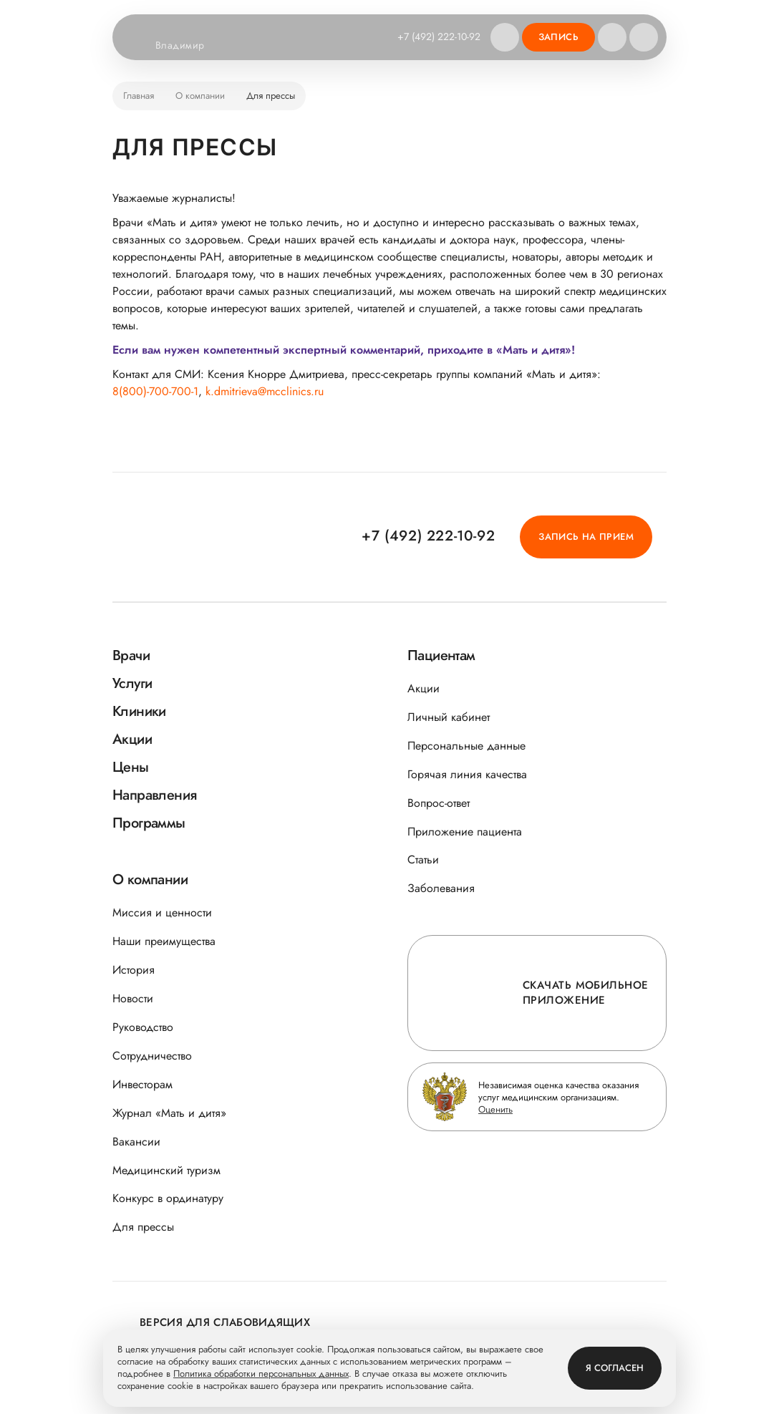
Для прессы (143, 1227)
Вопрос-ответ (438, 803)
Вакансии (136, 1141)
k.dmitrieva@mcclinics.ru (264, 391)
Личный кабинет (448, 717)
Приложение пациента (464, 831)
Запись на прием (586, 536)
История (133, 970)
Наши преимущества (164, 941)
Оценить (495, 1109)
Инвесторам (142, 1084)
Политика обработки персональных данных (261, 1374)
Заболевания (441, 888)
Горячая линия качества (467, 774)
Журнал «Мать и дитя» (169, 1113)
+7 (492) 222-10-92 (438, 36)
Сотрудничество (152, 1055)
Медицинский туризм (166, 1170)
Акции (423, 688)
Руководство (142, 1027)
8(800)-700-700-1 (155, 391)
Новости (132, 998)
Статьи (423, 859)
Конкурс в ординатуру (167, 1198)
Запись (558, 37)
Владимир (188, 46)
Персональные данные (466, 745)
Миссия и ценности (162, 912)
